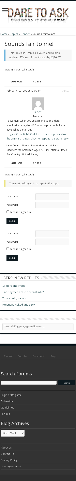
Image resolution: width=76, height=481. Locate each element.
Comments (39, 356)
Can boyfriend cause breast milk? (23, 292)
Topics (14, 34)
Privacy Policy (9, 460)
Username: (12, 196)
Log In (12, 220)
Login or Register (11, 395)
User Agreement (11, 466)
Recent (8, 356)
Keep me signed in (20, 212)
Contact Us (7, 454)
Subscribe (7, 401)
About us (6, 447)
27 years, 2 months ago (33, 57)
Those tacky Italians (14, 298)
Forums (5, 414)
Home (4, 34)
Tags (54, 356)
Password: (12, 204)
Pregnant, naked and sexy (18, 304)
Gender (25, 34)
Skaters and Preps (13, 286)
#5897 (66, 90)
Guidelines (7, 407)
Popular (22, 356)
